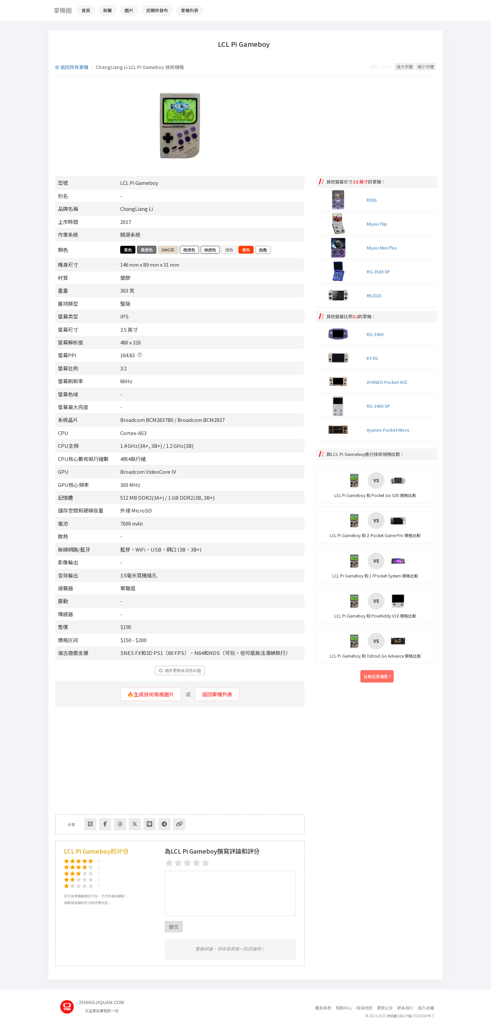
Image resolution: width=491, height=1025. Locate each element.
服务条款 (323, 1008)
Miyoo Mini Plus (382, 247)
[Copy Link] (179, 824)
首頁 (85, 10)
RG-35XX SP (378, 271)
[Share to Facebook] (105, 824)
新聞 (107, 10)
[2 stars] (178, 863)
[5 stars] (205, 863)
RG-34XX (375, 334)
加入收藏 (426, 1008)
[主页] (69, 1004)
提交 (173, 926)
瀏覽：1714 (380, 66)
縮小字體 (426, 66)
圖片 (129, 10)
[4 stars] (196, 863)
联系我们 (405, 1008)
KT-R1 (372, 358)
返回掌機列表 (217, 694)
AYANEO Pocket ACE (387, 382)
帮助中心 (344, 1008)
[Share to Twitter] (135, 824)
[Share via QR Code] (90, 824)
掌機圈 (63, 10)
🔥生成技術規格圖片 (150, 694)
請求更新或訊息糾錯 (180, 670)
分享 (71, 824)
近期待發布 (157, 10)
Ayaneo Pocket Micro (388, 430)
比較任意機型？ (378, 676)
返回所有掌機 (72, 67)
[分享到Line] (149, 824)
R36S (372, 200)
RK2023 (374, 295)
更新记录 (385, 1008)
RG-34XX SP (378, 406)
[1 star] (169, 863)
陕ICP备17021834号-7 (416, 1015)
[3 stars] (187, 863)
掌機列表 (189, 10)
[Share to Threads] (120, 824)
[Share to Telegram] (164, 824)
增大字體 (404, 66)
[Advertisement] (179, 761)
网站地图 (364, 1008)
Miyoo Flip (377, 224)
